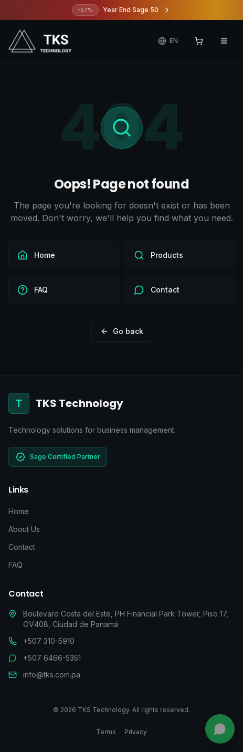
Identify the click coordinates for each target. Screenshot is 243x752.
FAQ (15, 564)
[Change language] (168, 41)
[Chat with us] (220, 729)
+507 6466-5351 (52, 657)
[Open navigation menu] (224, 40)
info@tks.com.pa (51, 674)
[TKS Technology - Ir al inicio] (39, 41)
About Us (24, 529)
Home (18, 511)
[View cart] (198, 40)
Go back (121, 331)
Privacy (135, 732)
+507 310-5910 (49, 640)
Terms (106, 732)
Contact (21, 546)
